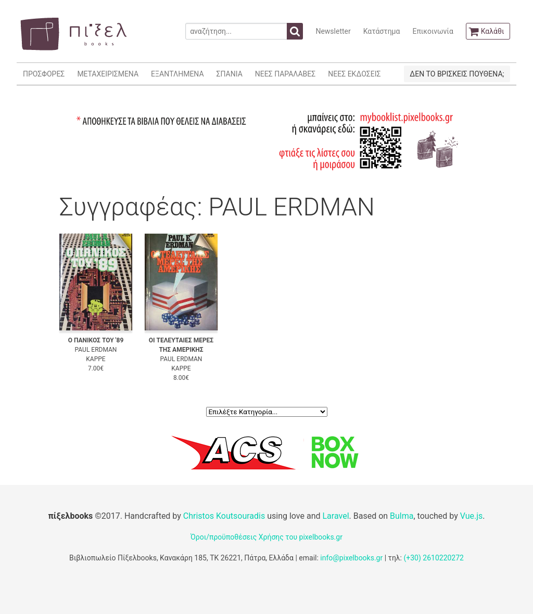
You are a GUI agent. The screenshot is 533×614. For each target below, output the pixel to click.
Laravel (335, 516)
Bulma (401, 516)
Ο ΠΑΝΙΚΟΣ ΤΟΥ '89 (96, 340)
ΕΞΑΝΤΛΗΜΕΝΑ (177, 74)
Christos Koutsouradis (224, 516)
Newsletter (332, 31)
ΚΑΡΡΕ (95, 359)
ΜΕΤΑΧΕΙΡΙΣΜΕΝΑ (107, 74)
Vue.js (471, 516)
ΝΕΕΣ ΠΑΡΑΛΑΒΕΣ (285, 74)
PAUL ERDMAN (96, 349)
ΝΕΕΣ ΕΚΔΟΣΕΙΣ (354, 74)
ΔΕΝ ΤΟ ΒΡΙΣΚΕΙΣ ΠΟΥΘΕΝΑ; (457, 74)
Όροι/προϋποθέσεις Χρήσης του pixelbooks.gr (266, 537)
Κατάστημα (381, 31)
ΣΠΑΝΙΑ (230, 74)
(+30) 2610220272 (433, 558)
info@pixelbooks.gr (351, 558)
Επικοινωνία (432, 31)
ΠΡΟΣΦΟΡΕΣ (44, 74)
